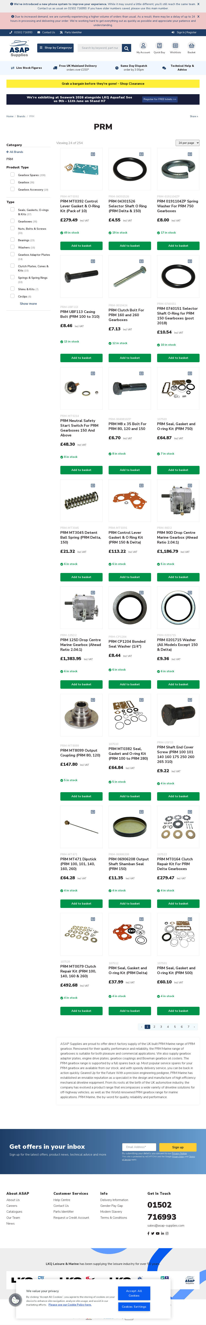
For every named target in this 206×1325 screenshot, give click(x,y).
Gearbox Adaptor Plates (34, 257)
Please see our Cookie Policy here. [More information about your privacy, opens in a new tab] (70, 1305)
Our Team (13, 1217)
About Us (13, 1200)
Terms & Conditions (113, 1217)
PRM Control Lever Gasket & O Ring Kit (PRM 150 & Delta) (126, 537)
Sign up (178, 1147)
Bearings (26, 240)
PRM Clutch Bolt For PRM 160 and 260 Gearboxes (126, 315)
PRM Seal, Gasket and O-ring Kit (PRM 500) (176, 970)
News (10, 1223)
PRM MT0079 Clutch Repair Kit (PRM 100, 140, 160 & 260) (78, 971)
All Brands (14, 152)
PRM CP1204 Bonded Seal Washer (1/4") (127, 644)
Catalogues (14, 1211)
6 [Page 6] (181, 1027)
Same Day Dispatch (134, 68)
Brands (21, 116)
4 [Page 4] (168, 1027)
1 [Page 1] (147, 1027)
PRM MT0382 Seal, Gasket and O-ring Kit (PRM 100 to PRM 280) (128, 753)
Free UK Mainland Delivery (78, 68)
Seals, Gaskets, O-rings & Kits (33, 212)
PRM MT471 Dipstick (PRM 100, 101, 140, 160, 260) (78, 864)
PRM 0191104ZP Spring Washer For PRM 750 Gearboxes (177, 206)
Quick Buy (159, 48)
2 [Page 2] (154, 1027)
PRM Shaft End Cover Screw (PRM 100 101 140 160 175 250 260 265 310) (175, 754)
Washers (26, 247)
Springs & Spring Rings (32, 280)
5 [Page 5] (175, 1027)
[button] (15, 1300)
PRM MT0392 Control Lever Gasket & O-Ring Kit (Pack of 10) (80, 206)
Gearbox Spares (31, 175)
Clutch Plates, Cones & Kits (33, 268)
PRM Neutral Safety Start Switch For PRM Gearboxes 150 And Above (79, 428)
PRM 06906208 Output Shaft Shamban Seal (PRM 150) (129, 864)
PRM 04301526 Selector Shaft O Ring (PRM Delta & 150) (128, 206)
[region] (93, 1299)
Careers (11, 1206)
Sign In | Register (184, 32)
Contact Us (61, 1206)
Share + (194, 116)
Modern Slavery (111, 1211)
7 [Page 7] (188, 1027)
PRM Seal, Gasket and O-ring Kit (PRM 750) (176, 426)
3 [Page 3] (161, 1027)
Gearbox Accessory (33, 190)
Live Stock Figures (29, 68)
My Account (143, 48)
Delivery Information (114, 1200)
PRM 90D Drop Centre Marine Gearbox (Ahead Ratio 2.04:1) (177, 537)
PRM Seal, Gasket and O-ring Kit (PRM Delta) (128, 970)
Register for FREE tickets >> (160, 99)
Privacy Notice (179, 1153)
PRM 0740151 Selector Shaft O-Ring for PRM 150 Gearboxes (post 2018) (177, 316)
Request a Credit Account (71, 1217)
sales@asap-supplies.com (165, 1225)
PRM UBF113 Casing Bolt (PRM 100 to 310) (80, 314)
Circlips (24, 296)
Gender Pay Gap (111, 1206)
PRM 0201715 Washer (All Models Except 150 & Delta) (177, 644)
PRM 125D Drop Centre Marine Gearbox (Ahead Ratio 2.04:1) (80, 644)
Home (9, 116)
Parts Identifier (64, 1211)
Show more (28, 304)
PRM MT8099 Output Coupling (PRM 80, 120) (80, 753)
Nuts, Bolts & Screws (32, 231)
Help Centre (62, 1200)
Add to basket (81, 246)
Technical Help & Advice (182, 68)
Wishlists (175, 48)
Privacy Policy (178, 1156)
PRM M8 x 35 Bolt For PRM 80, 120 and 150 (127, 426)
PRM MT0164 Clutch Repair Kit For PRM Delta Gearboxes (175, 864)
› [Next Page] (194, 1027)
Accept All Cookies (134, 1293)
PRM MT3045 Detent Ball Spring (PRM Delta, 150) (80, 537)
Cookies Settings (134, 1307)
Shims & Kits (28, 289)
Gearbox (26, 182)
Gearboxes (27, 221)
